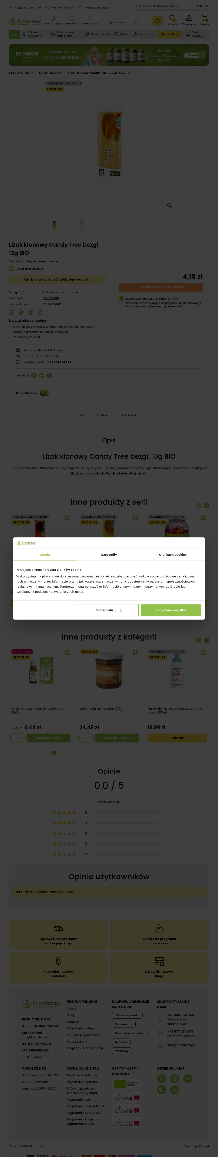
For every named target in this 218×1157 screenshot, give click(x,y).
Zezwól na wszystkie (171, 610)
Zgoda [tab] (45, 554)
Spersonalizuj (109, 610)
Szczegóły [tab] (109, 554)
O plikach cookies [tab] (172, 554)
